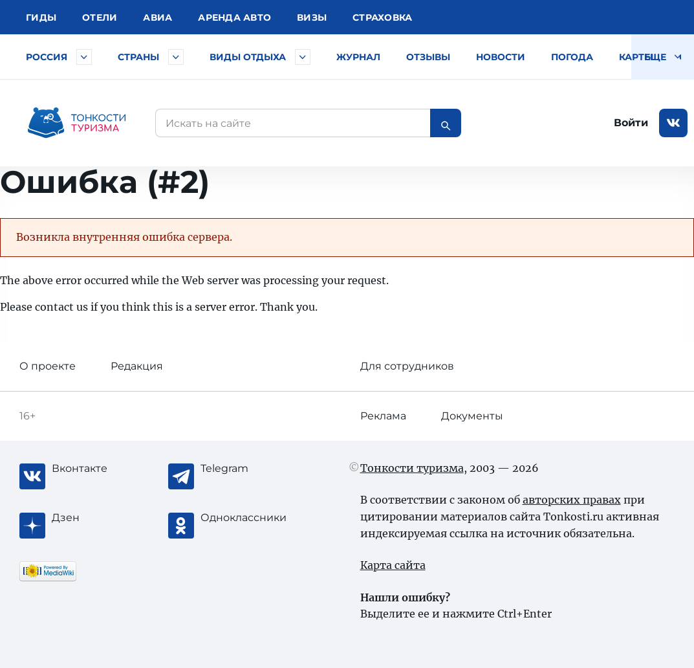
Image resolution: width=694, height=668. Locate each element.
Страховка (382, 17)
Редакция (137, 366)
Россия (46, 57)
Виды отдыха (248, 57)
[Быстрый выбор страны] (176, 57)
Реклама (383, 416)
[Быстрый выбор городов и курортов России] (84, 57)
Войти (631, 123)
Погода (572, 57)
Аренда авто (234, 17)
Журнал (358, 57)
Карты (636, 57)
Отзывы (428, 57)
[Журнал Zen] (103, 517)
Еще (662, 57)
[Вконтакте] (103, 468)
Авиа (157, 17)
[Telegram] (252, 468)
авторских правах (572, 499)
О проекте (47, 366)
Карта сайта (393, 565)
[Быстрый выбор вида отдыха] (302, 57)
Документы (472, 416)
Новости (500, 57)
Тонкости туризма (412, 468)
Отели (99, 17)
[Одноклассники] (252, 517)
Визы (312, 17)
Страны (138, 57)
